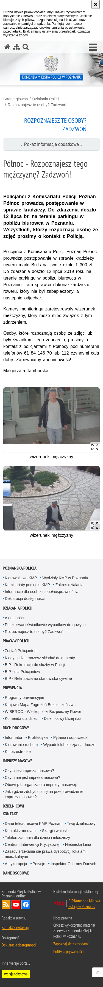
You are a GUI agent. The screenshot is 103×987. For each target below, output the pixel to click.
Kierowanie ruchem (21, 744)
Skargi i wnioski (55, 830)
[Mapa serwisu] (16, 46)
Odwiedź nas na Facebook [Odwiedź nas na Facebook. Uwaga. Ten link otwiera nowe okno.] (25, 904)
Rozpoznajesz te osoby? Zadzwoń (37, 105)
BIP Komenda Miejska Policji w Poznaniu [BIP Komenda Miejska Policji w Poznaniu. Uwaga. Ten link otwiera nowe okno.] (84, 903)
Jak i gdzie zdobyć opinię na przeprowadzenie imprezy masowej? (44, 794)
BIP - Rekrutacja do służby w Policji (35, 665)
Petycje (39, 864)
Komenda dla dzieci (21, 718)
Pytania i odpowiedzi (70, 737)
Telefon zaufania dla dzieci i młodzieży (37, 837)
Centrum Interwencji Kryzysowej (32, 844)
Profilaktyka (38, 737)
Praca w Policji (16, 641)
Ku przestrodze (18, 751)
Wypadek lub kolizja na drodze (69, 744)
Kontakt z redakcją (15, 927)
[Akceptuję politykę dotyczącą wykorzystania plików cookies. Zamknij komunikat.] (95, 4)
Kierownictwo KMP (21, 578)
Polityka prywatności (68, 951)
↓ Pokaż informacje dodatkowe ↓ (51, 144)
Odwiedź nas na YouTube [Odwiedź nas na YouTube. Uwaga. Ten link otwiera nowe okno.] (16, 904)
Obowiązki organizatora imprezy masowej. (41, 784)
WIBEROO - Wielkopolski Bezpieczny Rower (43, 711)
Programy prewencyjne (24, 697)
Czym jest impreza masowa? (29, 770)
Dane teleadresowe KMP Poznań (33, 823)
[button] (93, 47)
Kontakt (10, 814)
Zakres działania (69, 585)
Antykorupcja (16, 864)
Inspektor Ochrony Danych (73, 864)
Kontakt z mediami (21, 830)
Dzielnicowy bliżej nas (62, 718)
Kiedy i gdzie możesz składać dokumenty (40, 658)
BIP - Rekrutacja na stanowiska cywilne (38, 678)
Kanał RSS (6, 904)
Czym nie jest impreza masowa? (32, 777)
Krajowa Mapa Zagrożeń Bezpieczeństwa (40, 704)
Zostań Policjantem (21, 650)
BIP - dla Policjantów (22, 671)
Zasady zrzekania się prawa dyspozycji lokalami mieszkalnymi (46, 854)
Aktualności (15, 618)
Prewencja (12, 688)
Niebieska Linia (78, 844)
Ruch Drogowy (16, 728)
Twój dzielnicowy (81, 823)
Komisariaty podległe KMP (27, 585)
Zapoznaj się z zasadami (70, 943)
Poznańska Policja (20, 568)
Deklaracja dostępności (25, 598)
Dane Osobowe (16, 873)
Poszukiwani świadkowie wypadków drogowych (45, 625)
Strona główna (15, 99)
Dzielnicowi (13, 806)
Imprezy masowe (17, 761)
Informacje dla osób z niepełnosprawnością (42, 591)
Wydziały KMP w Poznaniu (65, 578)
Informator (14, 737)
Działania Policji (45, 99)
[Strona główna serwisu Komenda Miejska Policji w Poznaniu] (7, 46)
